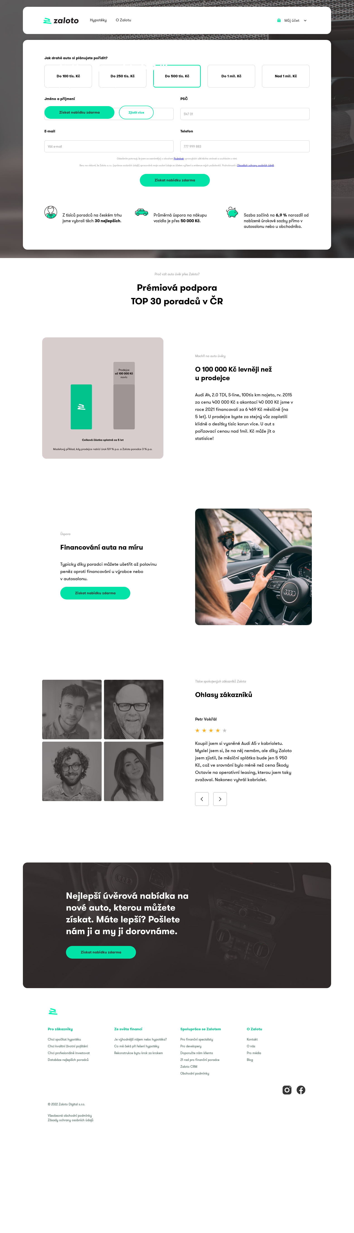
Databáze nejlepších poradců (68, 1060)
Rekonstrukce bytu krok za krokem (138, 1053)
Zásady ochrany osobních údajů (70, 1120)
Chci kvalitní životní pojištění (68, 1046)
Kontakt (252, 1039)
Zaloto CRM (188, 1067)
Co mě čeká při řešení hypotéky (136, 1046)
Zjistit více (136, 112)
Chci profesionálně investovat (69, 1053)
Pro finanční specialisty (196, 1039)
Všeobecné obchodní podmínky (70, 1116)
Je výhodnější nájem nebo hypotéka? (140, 1039)
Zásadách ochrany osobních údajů (255, 165)
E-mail (49, 131)
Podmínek (179, 158)
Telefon (186, 131)
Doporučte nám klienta (196, 1053)
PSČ (184, 99)
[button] (98, 20)
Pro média (254, 1053)
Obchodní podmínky (194, 1073)
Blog (250, 1060)
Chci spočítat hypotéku (64, 1039)
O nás (251, 1046)
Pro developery (190, 1046)
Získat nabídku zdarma (79, 112)
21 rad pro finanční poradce (199, 1060)
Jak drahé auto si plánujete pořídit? (76, 58)
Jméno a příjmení (59, 99)
